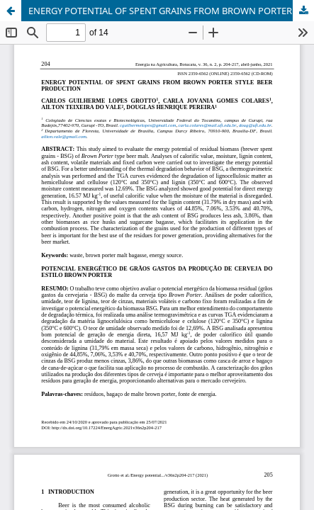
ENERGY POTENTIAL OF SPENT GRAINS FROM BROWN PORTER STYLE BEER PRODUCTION (171, 10)
